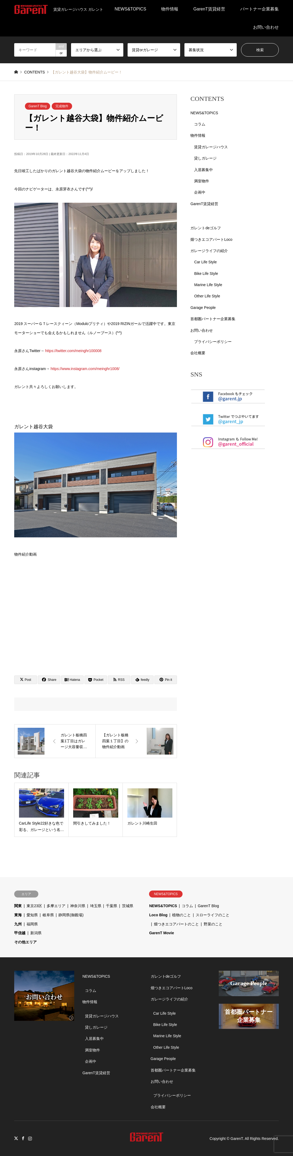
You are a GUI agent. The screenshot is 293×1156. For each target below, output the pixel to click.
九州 (18, 924)
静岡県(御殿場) (70, 915)
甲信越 (19, 933)
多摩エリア (56, 906)
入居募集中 (203, 170)
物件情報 (169, 9)
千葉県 (111, 906)
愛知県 (32, 915)
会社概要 (197, 353)
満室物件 (201, 181)
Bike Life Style (206, 273)
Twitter (16, 1138)
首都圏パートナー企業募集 (212, 319)
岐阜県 (48, 915)
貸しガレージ (205, 158)
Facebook (23, 1138)
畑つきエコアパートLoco (211, 239)
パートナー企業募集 (259, 9)
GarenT (237, 1138)
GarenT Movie (161, 933)
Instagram (30, 1138)
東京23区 (34, 906)
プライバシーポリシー (213, 341)
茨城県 (127, 906)
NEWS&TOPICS (130, 9)
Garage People (203, 307)
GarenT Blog (37, 106)
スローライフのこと (212, 915)
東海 (18, 915)
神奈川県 (77, 906)
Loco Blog (158, 915)
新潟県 (36, 933)
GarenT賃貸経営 (209, 9)
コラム (199, 124)
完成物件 (61, 106)
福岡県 (32, 924)
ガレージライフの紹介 (209, 251)
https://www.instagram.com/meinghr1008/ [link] (85, 369)
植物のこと (181, 915)
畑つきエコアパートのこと (176, 924)
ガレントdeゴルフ (205, 228)
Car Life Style (205, 262)
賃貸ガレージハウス (211, 147)
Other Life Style (207, 296)
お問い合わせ (266, 27)
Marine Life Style (208, 285)
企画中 (199, 192)
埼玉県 (95, 906)
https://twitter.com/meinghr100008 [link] (73, 351)
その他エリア (25, 942)
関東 (18, 906)
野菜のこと (213, 924)
